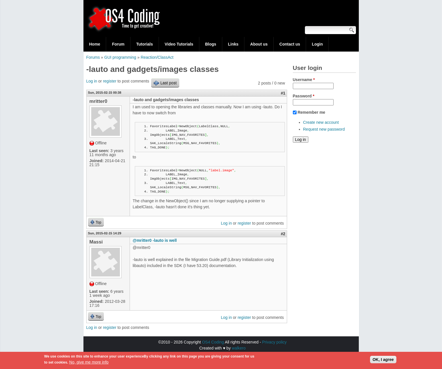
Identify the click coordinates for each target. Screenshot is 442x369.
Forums (93, 57)
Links (233, 44)
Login (317, 44)
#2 (283, 233)
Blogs (210, 44)
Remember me (311, 112)
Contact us (289, 44)
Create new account (321, 122)
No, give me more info (88, 363)
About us (259, 44)
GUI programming (120, 57)
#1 (283, 93)
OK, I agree (383, 361)
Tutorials (144, 44)
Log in (91, 81)
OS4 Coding (213, 342)
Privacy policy (274, 342)
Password (303, 96)
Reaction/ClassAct (157, 57)
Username (304, 79)
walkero (239, 348)
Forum (118, 44)
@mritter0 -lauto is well (155, 240)
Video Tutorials (179, 44)
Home (94, 44)
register (109, 81)
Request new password (324, 129)
